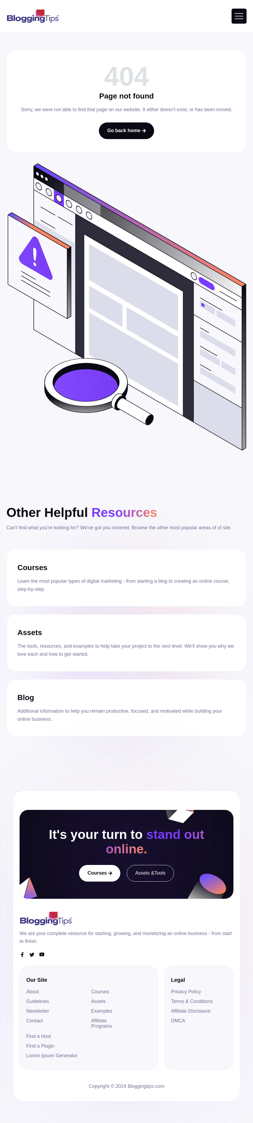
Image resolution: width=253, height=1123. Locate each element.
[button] (239, 16)
